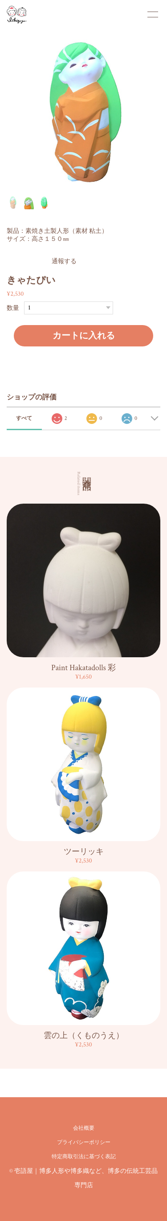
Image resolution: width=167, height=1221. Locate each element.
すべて (24, 418)
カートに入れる (84, 336)
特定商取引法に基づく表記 (84, 1156)
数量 (13, 308)
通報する (64, 261)
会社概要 (83, 1128)
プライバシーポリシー (83, 1142)
